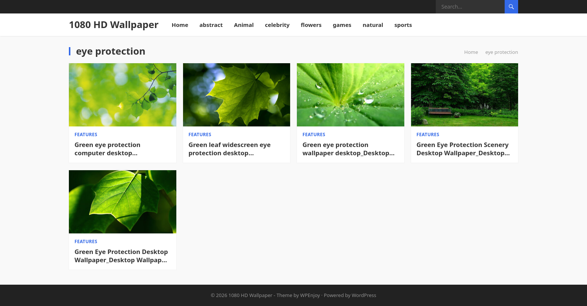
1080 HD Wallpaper (113, 24)
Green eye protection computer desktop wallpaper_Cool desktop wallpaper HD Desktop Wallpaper (111, 149)
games (342, 24)
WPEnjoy (310, 295)
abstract (211, 24)
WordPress (364, 295)
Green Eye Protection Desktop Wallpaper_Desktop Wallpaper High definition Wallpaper (121, 256)
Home (179, 24)
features (85, 134)
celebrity (277, 24)
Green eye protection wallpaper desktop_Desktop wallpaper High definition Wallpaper (345, 149)
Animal (244, 24)
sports (403, 24)
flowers (311, 24)
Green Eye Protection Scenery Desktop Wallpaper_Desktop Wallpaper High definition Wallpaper (463, 149)
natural (373, 24)
